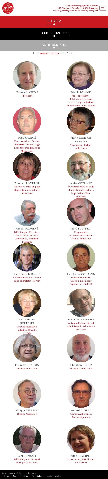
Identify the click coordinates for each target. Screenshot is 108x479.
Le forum (5, 476)
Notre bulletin (37, 476)
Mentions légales (53, 476)
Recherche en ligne (20, 476)
